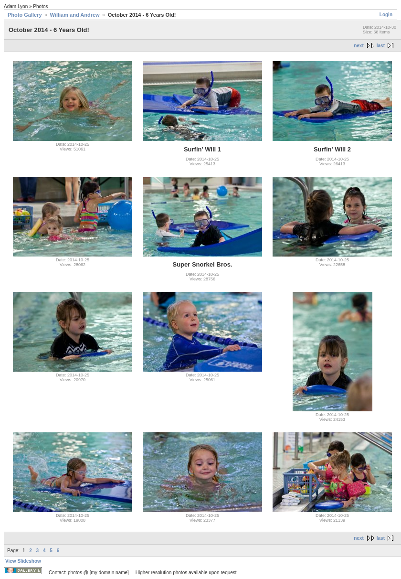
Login (386, 14)
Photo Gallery (25, 15)
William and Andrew (75, 15)
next (359, 45)
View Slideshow (23, 561)
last (381, 45)
